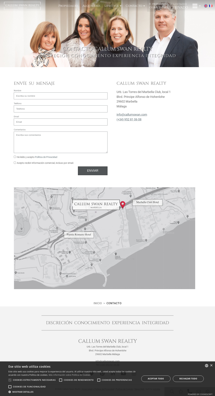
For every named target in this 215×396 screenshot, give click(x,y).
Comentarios (20, 130)
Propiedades (68, 6)
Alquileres (91, 6)
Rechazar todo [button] (188, 378)
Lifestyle (111, 6)
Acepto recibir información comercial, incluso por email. (44, 163)
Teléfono (18, 103)
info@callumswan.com (132, 114)
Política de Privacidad (46, 157)
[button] (72, 391)
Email (16, 116)
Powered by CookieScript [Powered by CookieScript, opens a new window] (200, 394)
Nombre (17, 90)
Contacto (134, 6)
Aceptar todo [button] (156, 378)
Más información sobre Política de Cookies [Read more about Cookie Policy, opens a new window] (70, 375)
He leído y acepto (35, 157)
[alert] (107, 378)
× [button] (211, 365)
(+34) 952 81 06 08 (129, 119)
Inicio (98, 303)
